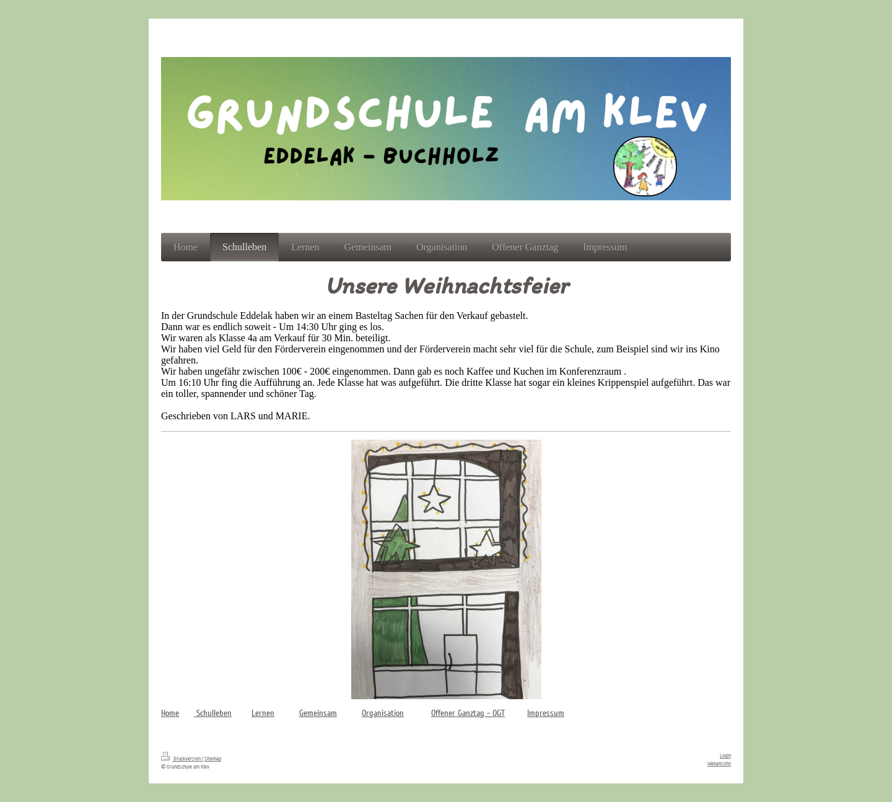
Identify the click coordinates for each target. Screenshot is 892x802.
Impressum (545, 713)
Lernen (262, 713)
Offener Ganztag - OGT (468, 713)
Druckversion (181, 758)
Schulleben (213, 713)
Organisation (383, 713)
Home (170, 713)
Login (725, 755)
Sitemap (212, 758)
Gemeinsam (318, 713)
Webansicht (719, 763)
